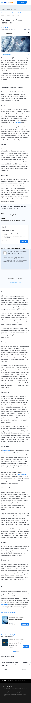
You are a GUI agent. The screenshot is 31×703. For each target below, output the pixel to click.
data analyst (6, 450)
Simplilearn (4, 604)
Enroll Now (25, 646)
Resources (8, 13)
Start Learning (25, 624)
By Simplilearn (4, 27)
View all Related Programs (15, 282)
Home (2, 13)
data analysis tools (21, 474)
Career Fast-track (16, 13)
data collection (14, 455)
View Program (24, 241)
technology (17, 122)
